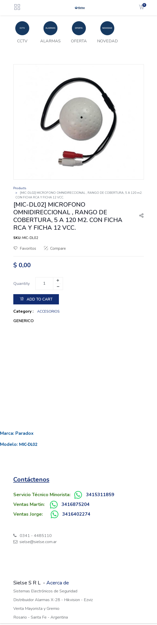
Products (19, 188)
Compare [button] (55, 248)
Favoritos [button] (25, 248)
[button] (139, 216)
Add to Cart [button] (36, 299)
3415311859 (100, 495)
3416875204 (75, 504)
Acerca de (57, 582)
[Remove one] (58, 287)
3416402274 (76, 514)
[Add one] (58, 280)
